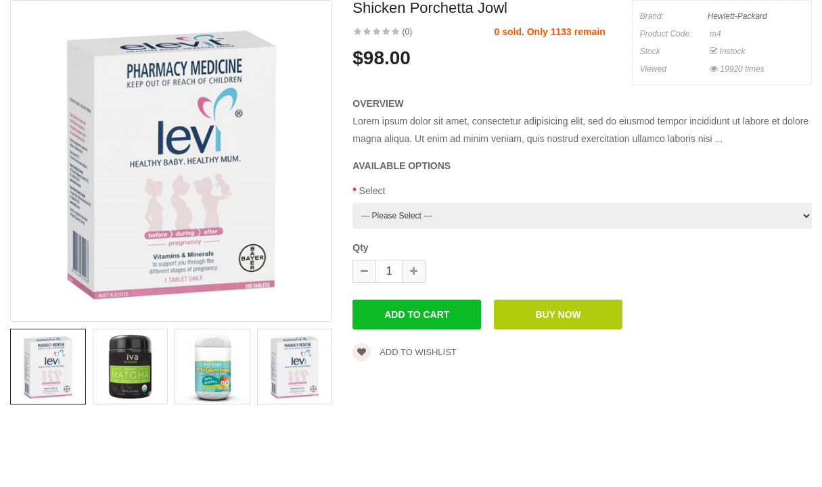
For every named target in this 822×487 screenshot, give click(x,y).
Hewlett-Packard (737, 16)
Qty (360, 247)
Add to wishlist (404, 352)
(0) (408, 32)
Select (372, 190)
